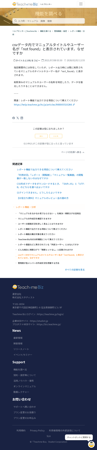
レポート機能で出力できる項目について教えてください (45, 169)
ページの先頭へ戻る (73, 152)
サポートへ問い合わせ (24, 406)
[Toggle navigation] (81, 4)
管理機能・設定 (60, 31)
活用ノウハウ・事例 (23, 380)
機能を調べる (45, 31)
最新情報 (17, 337)
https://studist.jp (39, 321)
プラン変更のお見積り (24, 412)
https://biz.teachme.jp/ (49, 324)
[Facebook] (13, 118)
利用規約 (21, 430)
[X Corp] (17, 118)
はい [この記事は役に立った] (41, 136)
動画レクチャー (21, 392)
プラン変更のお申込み (24, 418)
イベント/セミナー (22, 354)
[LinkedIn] (21, 118)
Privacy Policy (37, 430)
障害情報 (17, 343)
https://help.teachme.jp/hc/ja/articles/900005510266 (43, 104)
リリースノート (21, 349)
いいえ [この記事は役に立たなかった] (55, 136)
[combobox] (48, 21)
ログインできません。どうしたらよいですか (39, 192)
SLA (49, 436)
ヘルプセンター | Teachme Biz (24, 31)
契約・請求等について (24, 375)
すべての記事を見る (75, 269)
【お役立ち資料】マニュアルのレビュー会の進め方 (43, 198)
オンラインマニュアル (24, 386)
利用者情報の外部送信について (64, 430)
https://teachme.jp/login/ (50, 314)
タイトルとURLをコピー (28, 60)
